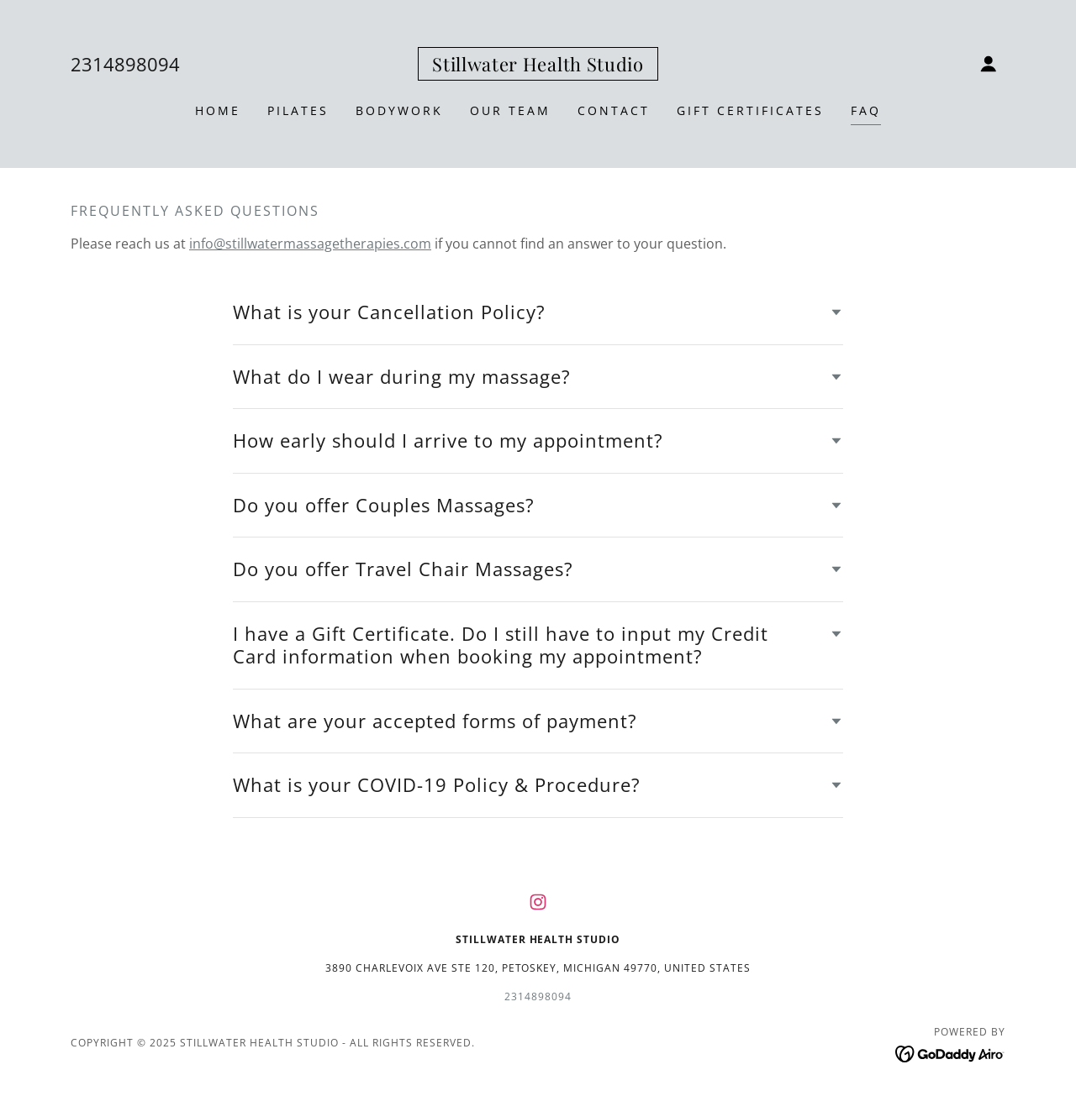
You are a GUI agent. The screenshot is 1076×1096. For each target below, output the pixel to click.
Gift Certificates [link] (750, 110)
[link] (537, 66)
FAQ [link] (866, 110)
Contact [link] (614, 110)
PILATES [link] (298, 110)
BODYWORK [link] (399, 110)
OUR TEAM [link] (510, 110)
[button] (988, 64)
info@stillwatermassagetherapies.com (310, 243)
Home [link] (217, 110)
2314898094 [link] (125, 63)
